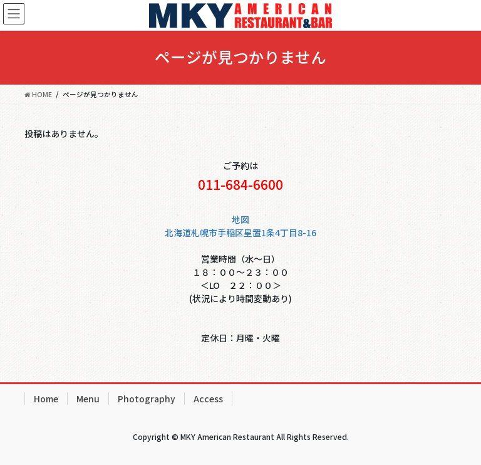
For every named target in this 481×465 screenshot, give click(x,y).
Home (46, 398)
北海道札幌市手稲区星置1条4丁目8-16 (240, 232)
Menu (88, 398)
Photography (146, 398)
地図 (240, 219)
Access (208, 398)
